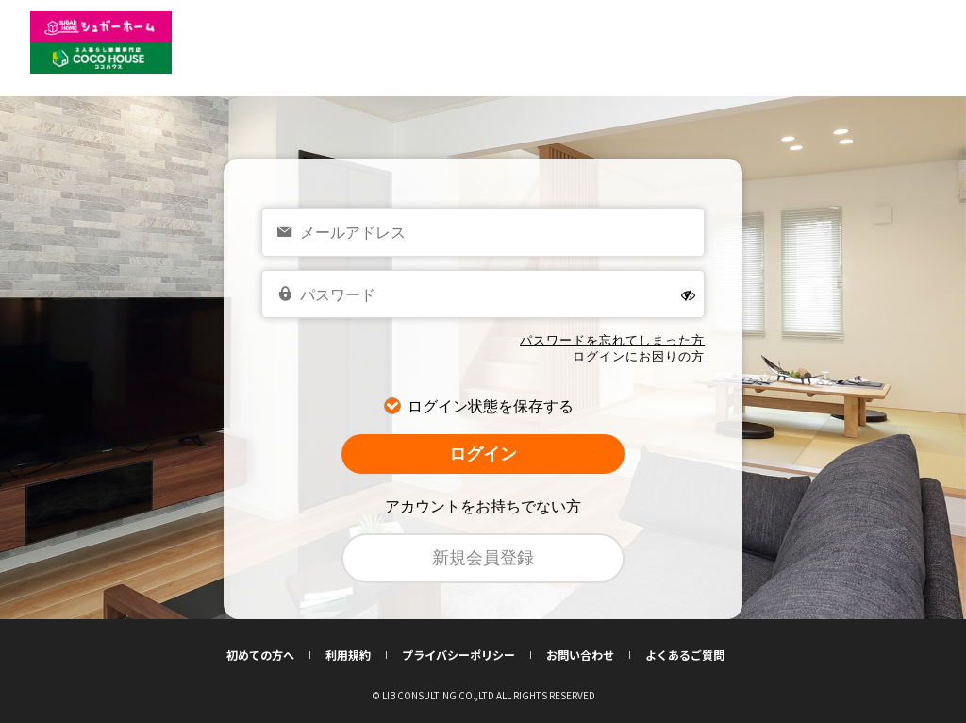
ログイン (483, 454)
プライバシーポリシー (466, 655)
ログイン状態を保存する (491, 406)
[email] (483, 232)
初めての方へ (268, 655)
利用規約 (356, 655)
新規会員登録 (483, 557)
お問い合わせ (588, 655)
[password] (483, 294)
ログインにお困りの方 (639, 356)
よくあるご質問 (684, 655)
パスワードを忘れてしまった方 (612, 340)
